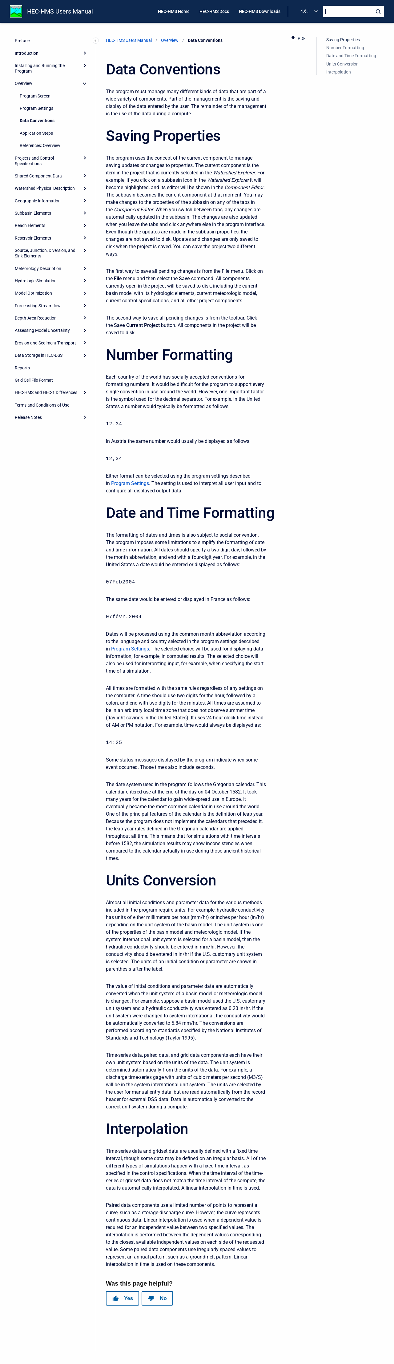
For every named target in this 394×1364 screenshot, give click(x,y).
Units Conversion (342, 64)
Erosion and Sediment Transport (45, 342)
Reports (22, 367)
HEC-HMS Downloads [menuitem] (259, 11)
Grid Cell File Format (34, 380)
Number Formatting (345, 47)
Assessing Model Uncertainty (42, 330)
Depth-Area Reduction (36, 318)
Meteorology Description (38, 268)
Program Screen (35, 95)
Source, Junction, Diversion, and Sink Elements (45, 253)
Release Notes (28, 417)
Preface (22, 40)
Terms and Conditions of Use (42, 405)
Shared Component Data (38, 175)
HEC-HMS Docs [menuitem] (214, 11)
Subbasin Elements (33, 213)
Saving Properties (343, 39)
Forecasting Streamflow (38, 305)
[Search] (353, 12)
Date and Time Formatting (351, 55)
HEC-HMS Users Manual (60, 11)
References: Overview (40, 145)
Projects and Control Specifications (34, 161)
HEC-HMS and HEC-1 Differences (46, 392)
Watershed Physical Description (45, 188)
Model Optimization (33, 293)
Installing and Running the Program (40, 68)
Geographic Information (38, 200)
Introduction (26, 53)
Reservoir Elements (33, 238)
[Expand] (84, 53)
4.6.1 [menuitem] (305, 11)
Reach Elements (30, 225)
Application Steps (36, 133)
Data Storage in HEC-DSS (38, 355)
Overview (23, 83)
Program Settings (36, 108)
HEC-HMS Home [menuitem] (174, 11)
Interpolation (338, 72)
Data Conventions (37, 120)
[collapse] (84, 83)
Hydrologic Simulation (36, 280)
